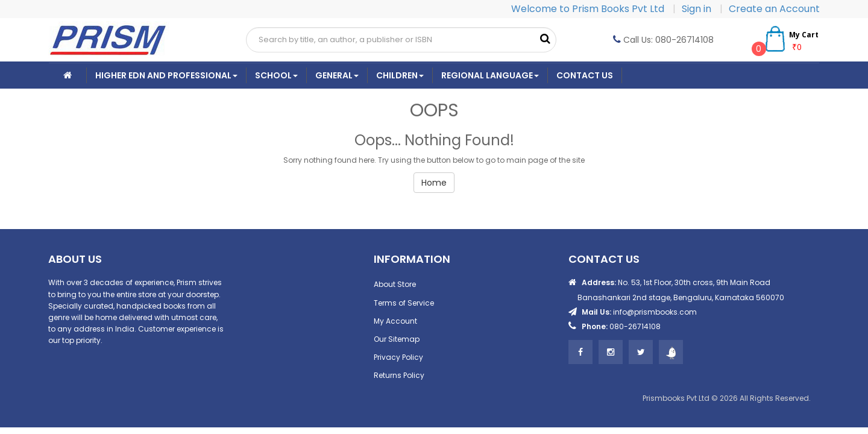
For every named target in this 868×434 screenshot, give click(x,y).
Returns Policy (399, 375)
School (276, 75)
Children (400, 75)
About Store (395, 284)
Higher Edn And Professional (166, 75)
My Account (395, 321)
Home (434, 183)
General (337, 75)
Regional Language (490, 75)
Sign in (698, 9)
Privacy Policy (398, 357)
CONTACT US (584, 75)
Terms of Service (404, 303)
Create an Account (774, 9)
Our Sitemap (397, 339)
